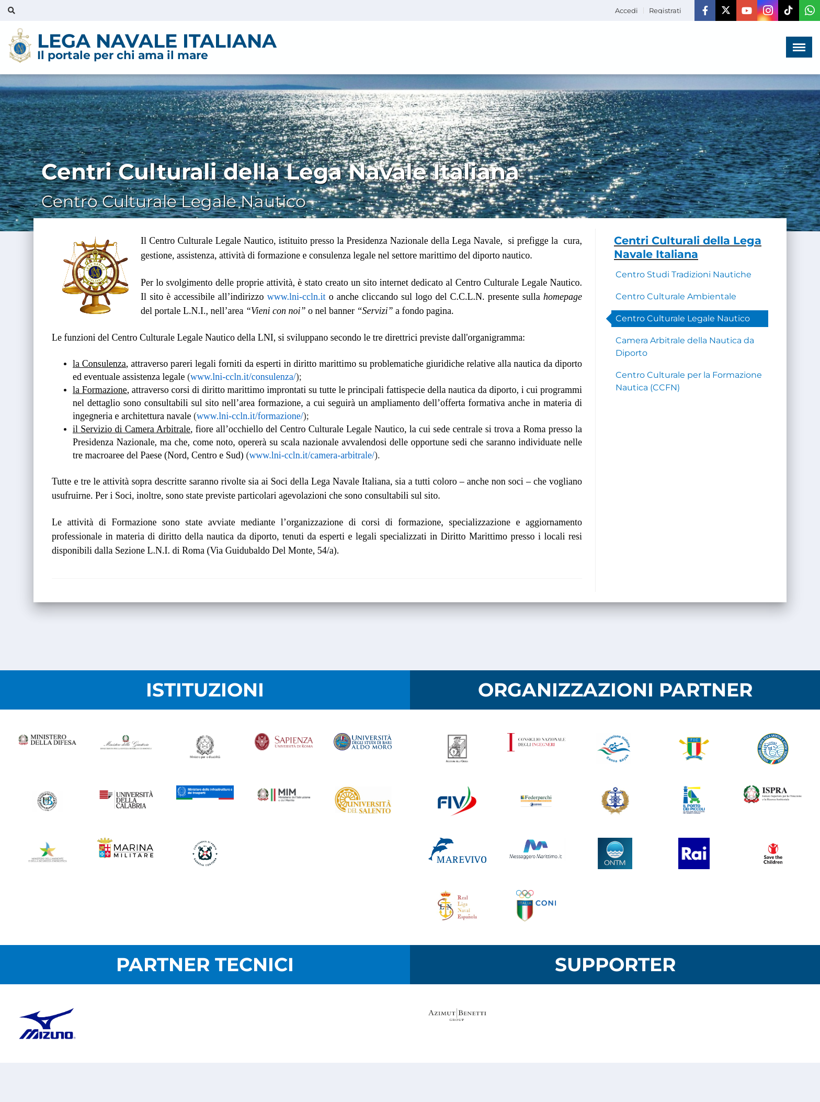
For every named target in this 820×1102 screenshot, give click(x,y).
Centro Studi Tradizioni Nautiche (683, 274)
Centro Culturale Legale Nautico (683, 318)
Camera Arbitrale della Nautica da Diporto (685, 346)
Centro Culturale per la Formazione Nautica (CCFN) (689, 381)
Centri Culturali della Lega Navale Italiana (687, 247)
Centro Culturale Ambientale (676, 296)
